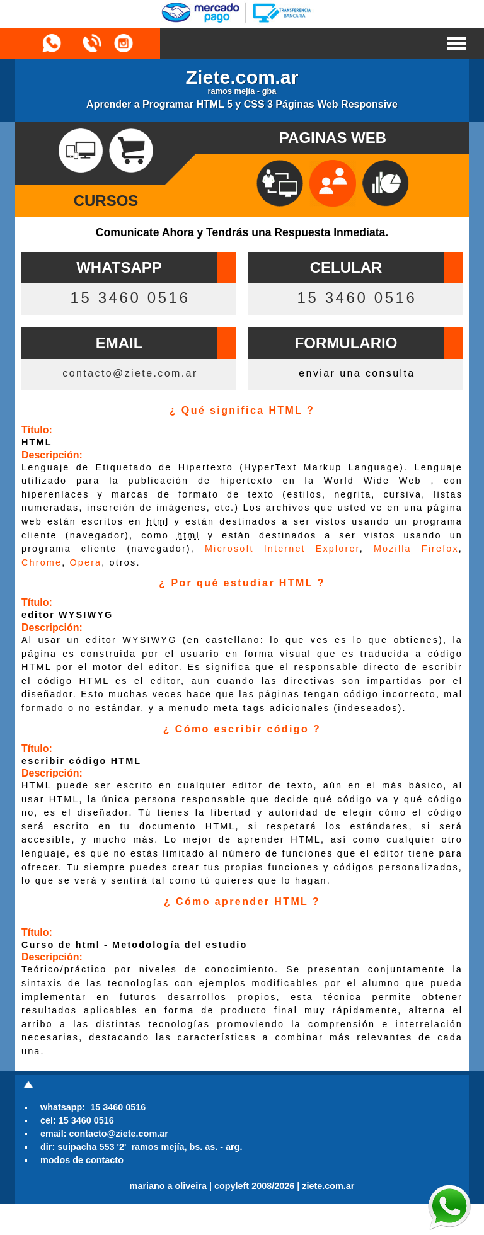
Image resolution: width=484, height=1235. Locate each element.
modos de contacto (82, 1160)
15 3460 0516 (130, 297)
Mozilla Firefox (416, 549)
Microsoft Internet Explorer (282, 549)
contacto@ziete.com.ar (129, 373)
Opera (85, 562)
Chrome (41, 562)
